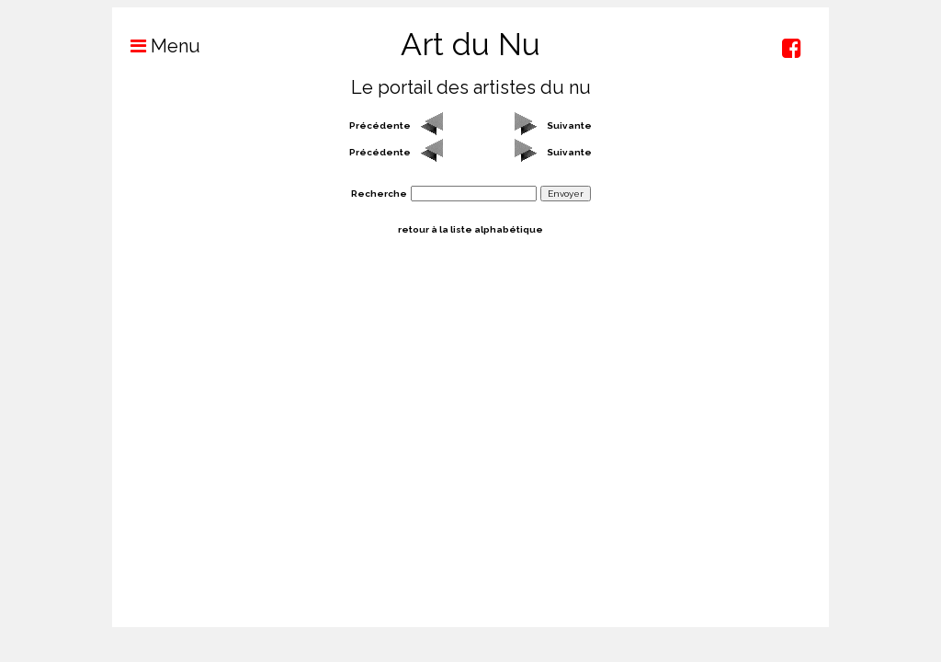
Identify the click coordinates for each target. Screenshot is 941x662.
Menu (156, 46)
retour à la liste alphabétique (470, 229)
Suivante (569, 125)
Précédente (380, 125)
